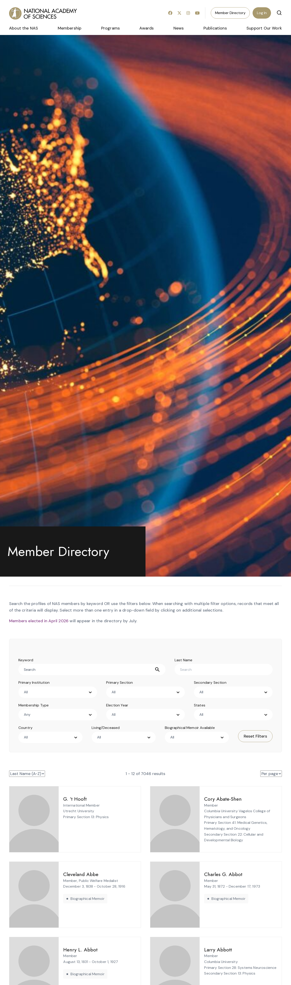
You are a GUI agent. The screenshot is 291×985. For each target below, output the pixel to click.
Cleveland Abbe (71, 874)
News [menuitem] (178, 28)
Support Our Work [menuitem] (264, 28)
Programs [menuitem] (110, 28)
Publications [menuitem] (215, 28)
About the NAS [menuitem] (23, 28)
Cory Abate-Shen (213, 798)
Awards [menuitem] (146, 28)
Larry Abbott (208, 949)
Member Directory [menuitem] (230, 12)
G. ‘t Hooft (65, 798)
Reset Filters (255, 736)
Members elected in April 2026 (38, 621)
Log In (262, 12)
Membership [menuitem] (70, 28)
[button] (279, 12)
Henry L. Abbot (71, 949)
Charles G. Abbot (214, 874)
